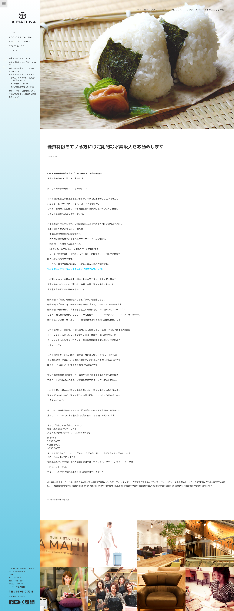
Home (12, 32)
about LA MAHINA (20, 37)
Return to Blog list (63, 496)
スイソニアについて (172, 9)
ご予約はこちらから (214, 9)
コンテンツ (193, 9)
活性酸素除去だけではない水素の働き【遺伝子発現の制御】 (80, 266)
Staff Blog (16, 46)
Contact (15, 50)
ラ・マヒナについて (147, 9)
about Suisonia (19, 41)
